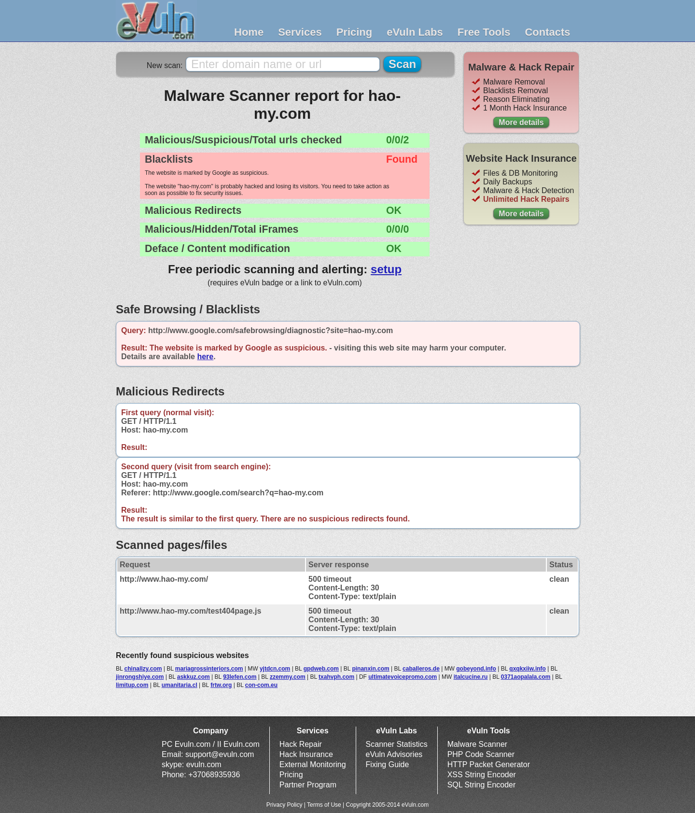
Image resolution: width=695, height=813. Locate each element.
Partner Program (307, 785)
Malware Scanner (477, 744)
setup (386, 269)
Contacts (547, 32)
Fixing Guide (387, 764)
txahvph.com (336, 676)
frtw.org (221, 685)
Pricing (354, 32)
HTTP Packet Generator (488, 764)
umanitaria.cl (179, 685)
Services (300, 32)
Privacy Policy (284, 804)
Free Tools (484, 32)
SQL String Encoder (481, 785)
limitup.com (132, 685)
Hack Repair (300, 744)
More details (521, 122)
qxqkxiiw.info (527, 668)
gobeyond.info (476, 668)
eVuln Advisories (394, 754)
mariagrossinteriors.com (209, 668)
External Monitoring (312, 764)
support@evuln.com (219, 754)
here (205, 356)
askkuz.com (193, 676)
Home (249, 32)
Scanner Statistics (397, 744)
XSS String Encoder (481, 775)
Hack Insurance (306, 754)
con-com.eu (261, 685)
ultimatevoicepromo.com (402, 676)
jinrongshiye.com (140, 676)
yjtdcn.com (275, 668)
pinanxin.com (370, 668)
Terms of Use (324, 804)
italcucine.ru (471, 676)
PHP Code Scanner (480, 754)
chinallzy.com (143, 668)
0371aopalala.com (526, 676)
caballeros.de (421, 668)
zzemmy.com (288, 676)
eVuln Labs (415, 32)
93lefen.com (239, 676)
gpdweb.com (321, 668)
